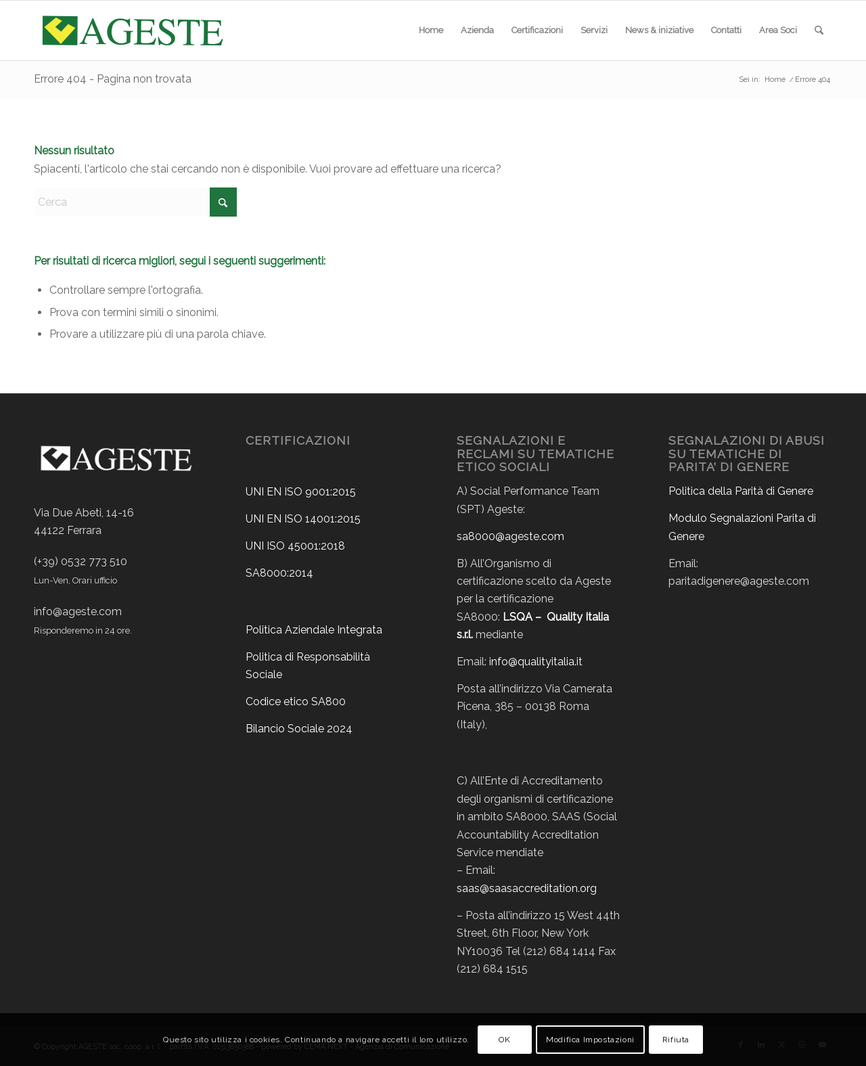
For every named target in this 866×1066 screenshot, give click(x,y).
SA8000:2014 (279, 573)
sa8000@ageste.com (510, 536)
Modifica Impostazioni (590, 1039)
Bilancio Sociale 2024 (299, 728)
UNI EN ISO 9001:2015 (301, 491)
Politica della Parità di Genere (740, 491)
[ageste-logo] (131, 30)
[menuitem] (431, 30)
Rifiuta (675, 1039)
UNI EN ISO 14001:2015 (303, 518)
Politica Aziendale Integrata (314, 629)
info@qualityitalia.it (536, 661)
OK (504, 1039)
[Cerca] (819, 30)
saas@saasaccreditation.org (527, 888)
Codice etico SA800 (296, 701)
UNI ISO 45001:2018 (295, 545)
